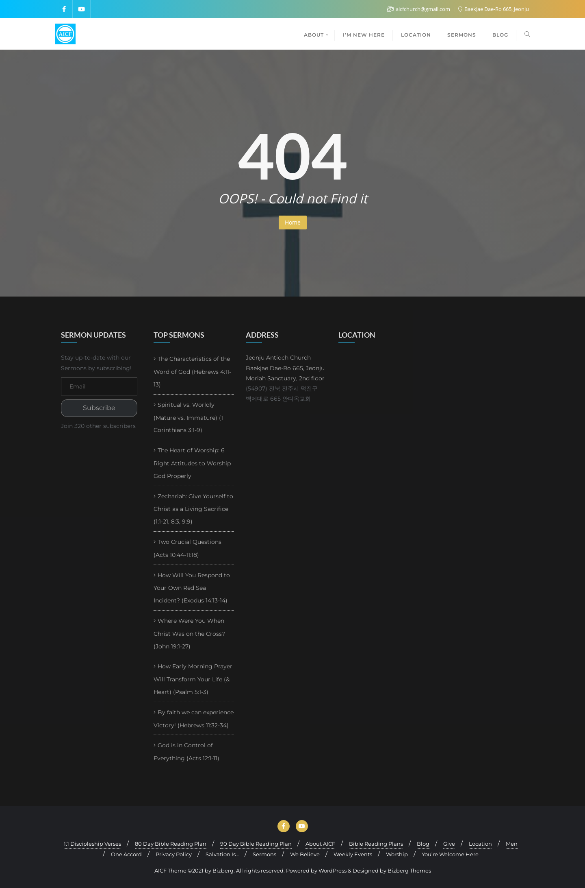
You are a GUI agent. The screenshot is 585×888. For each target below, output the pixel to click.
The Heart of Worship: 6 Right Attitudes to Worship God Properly (192, 463)
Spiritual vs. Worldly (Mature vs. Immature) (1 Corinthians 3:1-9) (188, 417)
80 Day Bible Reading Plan (170, 843)
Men (512, 843)
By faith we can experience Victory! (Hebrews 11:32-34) (194, 719)
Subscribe (99, 408)
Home (293, 222)
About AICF (320, 843)
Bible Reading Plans (376, 843)
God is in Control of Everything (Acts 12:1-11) (186, 752)
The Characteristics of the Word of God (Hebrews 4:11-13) (192, 371)
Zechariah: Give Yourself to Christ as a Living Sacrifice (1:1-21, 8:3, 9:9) (193, 509)
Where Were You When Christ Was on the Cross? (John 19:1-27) (189, 633)
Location (480, 843)
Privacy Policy (174, 854)
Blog (423, 843)
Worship (397, 854)
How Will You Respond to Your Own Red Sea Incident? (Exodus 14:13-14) (192, 588)
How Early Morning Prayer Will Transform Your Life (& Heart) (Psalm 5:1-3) (193, 679)
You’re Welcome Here (450, 854)
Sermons (264, 854)
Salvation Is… (222, 854)
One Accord (126, 854)
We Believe (305, 854)
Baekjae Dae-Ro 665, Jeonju (493, 9)
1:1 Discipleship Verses (92, 843)
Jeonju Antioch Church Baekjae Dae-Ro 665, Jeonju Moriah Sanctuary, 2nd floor (285, 368)
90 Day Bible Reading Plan (256, 843)
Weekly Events (353, 854)
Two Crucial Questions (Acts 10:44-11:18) (187, 548)
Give (449, 843)
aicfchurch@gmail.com (419, 9)
